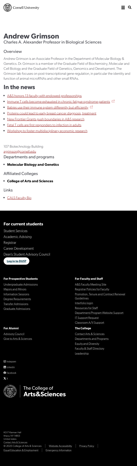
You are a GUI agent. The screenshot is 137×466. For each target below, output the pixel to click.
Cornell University (21, 8)
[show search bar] (129, 8)
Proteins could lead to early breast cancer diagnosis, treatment (51, 113)
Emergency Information (59, 450)
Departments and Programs (92, 338)
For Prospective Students (21, 278)
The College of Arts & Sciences (39, 20)
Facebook (11, 372)
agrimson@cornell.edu (20, 151)
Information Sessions (16, 294)
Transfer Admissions (16, 304)
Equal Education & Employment (21, 450)
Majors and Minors (15, 289)
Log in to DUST (16, 261)
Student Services (15, 230)
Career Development (19, 248)
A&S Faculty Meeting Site (90, 284)
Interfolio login (84, 303)
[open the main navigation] (123, 7)
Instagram (11, 361)
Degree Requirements (17, 299)
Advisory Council (14, 334)
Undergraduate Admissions (21, 284)
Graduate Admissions (17, 308)
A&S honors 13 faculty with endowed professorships (44, 95)
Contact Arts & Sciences (90, 334)
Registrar (10, 242)
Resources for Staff (86, 308)
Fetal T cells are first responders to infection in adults (44, 124)
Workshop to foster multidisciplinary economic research (47, 130)
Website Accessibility (60, 446)
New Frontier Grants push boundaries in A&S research (45, 119)
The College (83, 328)
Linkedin (11, 366)
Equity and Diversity (87, 343)
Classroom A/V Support (89, 322)
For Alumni (11, 328)
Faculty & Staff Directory (89, 348)
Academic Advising (18, 236)
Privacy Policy (86, 446)
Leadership (82, 353)
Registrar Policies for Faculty (92, 289)
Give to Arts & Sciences (18, 338)
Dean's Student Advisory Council (27, 254)
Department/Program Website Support (99, 312)
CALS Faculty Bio (19, 197)
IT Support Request (87, 317)
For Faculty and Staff (89, 278)
